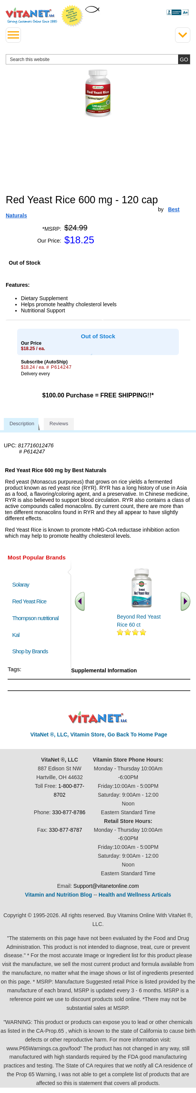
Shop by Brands (31, 651)
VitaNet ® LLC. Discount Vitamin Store (98, 717)
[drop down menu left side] (13, 35)
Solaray (20, 584)
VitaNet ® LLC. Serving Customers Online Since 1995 (31, 16)
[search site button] (184, 59)
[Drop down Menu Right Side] (182, 35)
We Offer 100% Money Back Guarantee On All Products (72, 16)
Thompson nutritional (35, 618)
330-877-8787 (65, 830)
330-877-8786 (68, 812)
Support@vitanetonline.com (106, 886)
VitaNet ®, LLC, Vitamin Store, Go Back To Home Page (98, 734)
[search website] (98, 59)
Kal (15, 635)
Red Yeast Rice (29, 601)
